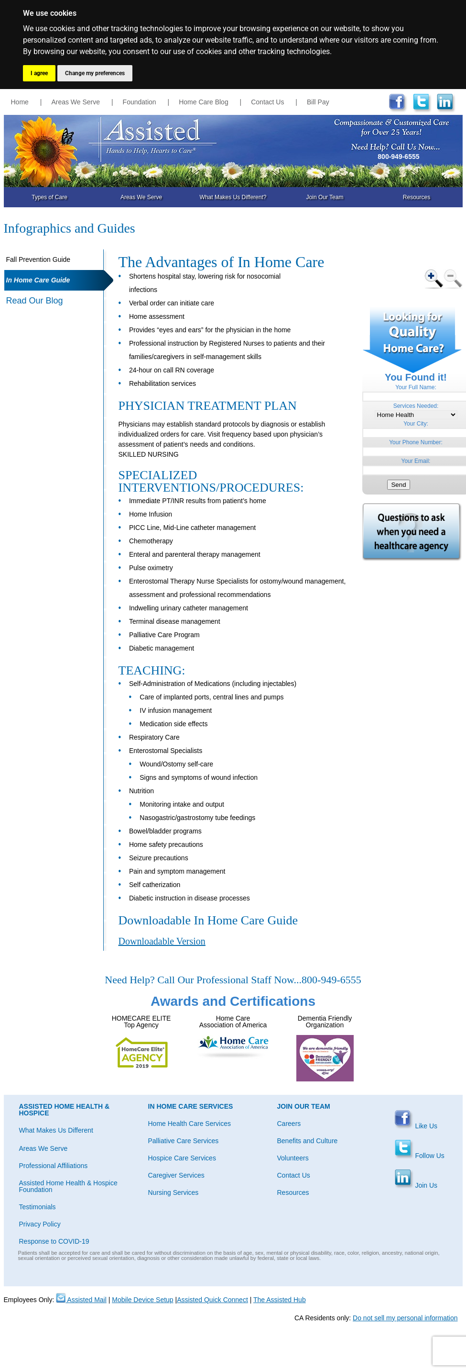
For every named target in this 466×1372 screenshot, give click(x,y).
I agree (39, 73)
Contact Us (267, 102)
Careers (289, 1123)
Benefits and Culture (307, 1141)
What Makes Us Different (56, 1130)
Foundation (139, 102)
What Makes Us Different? (233, 197)
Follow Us (419, 1155)
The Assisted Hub (279, 1300)
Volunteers (293, 1158)
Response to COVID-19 (54, 1241)
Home (20, 102)
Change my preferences (95, 73)
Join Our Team (325, 197)
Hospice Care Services (182, 1158)
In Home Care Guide (38, 280)
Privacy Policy (40, 1224)
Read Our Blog (34, 300)
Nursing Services (173, 1192)
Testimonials (37, 1207)
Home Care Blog (203, 102)
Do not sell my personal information (405, 1318)
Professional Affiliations (53, 1166)
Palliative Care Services (183, 1141)
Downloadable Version (162, 941)
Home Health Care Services (189, 1123)
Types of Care (49, 197)
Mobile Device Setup (142, 1300)
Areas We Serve (75, 102)
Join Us (416, 1185)
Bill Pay (318, 102)
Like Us (416, 1126)
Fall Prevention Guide (38, 259)
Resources (416, 197)
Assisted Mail (81, 1300)
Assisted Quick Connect (212, 1300)
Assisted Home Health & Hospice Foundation (68, 1186)
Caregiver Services (176, 1175)
